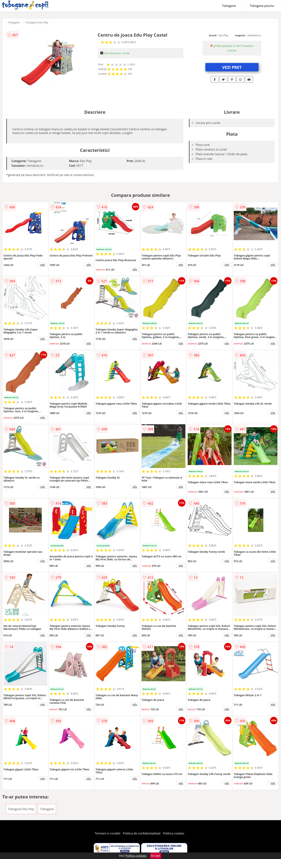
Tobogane (229, 6)
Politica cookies (173, 833)
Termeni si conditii (107, 833)
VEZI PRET (232, 67)
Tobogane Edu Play (36, 22)
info (42, 264)
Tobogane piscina (262, 6)
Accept (155, 856)
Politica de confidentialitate (141, 833)
